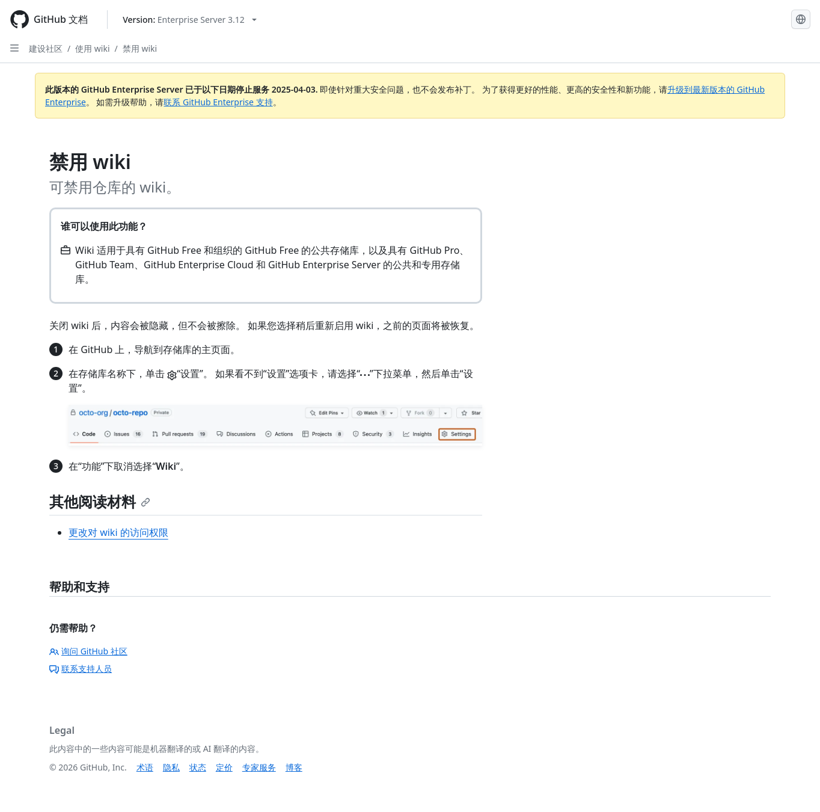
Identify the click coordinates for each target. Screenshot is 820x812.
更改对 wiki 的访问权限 (118, 532)
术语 (144, 767)
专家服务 (259, 767)
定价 (224, 767)
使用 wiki (92, 48)
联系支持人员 (80, 668)
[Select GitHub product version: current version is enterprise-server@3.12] (189, 19)
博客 (294, 767)
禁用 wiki (140, 48)
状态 (197, 767)
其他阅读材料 (99, 501)
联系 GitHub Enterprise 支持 (218, 102)
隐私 (171, 767)
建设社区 (46, 48)
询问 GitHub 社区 (88, 651)
